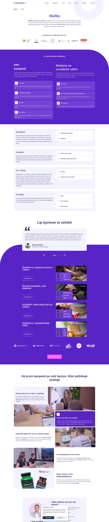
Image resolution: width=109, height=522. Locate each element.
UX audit (61, 178)
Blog (70, 3)
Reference (55, 3)
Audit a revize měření (64, 160)
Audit (60, 202)
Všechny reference (54, 363)
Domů (8, 9)
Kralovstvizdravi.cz (70, 476)
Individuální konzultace (65, 140)
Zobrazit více (27, 278)
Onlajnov (84, 3)
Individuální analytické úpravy (66, 165)
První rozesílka (62, 207)
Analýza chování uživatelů (65, 183)
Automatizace (62, 213)
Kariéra (76, 3)
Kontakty (93, 3)
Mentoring (61, 145)
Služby (47, 3)
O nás (63, 3)
